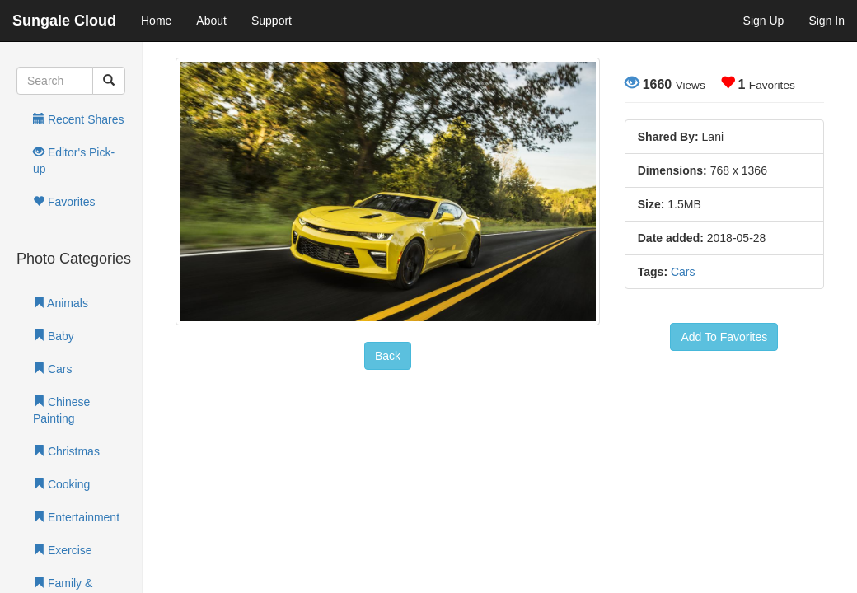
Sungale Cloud (64, 20)
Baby (53, 336)
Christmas (66, 451)
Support (271, 20)
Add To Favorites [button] (724, 336)
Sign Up (763, 20)
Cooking (61, 484)
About (211, 20)
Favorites (64, 201)
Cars (52, 369)
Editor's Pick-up (74, 160)
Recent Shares (78, 119)
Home (156, 20)
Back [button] (387, 355)
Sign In (826, 20)
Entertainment (76, 517)
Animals (60, 303)
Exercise (62, 550)
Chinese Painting (61, 410)
